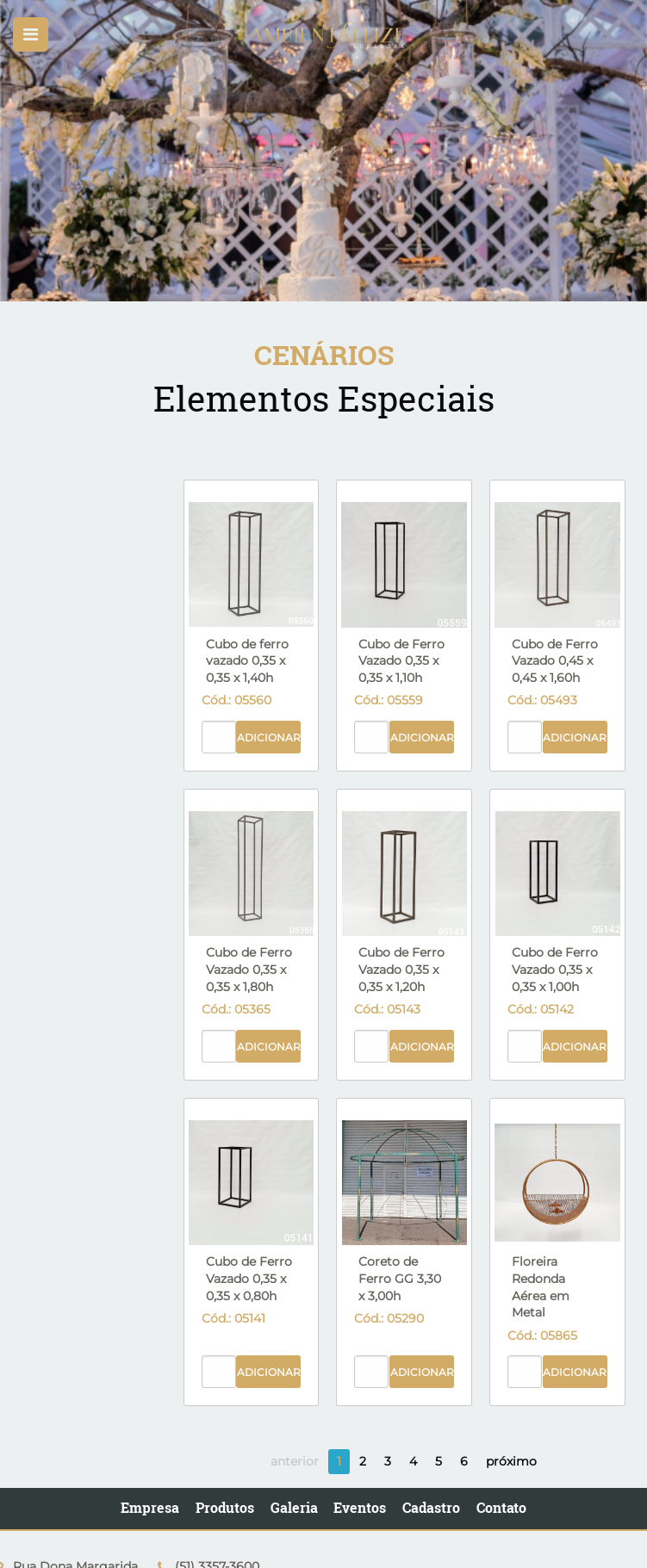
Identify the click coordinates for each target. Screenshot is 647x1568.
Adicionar (269, 737)
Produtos (225, 1507)
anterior (295, 1461)
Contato (501, 1507)
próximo (511, 1461)
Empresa (150, 1507)
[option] (323, 150)
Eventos (359, 1507)
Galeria (294, 1507)
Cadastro (431, 1507)
